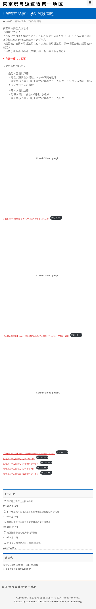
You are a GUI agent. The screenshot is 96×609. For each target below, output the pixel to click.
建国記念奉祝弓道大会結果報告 (22, 532)
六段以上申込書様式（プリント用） (19, 469)
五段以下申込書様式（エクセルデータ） (21, 464)
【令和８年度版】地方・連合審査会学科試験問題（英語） (29, 453)
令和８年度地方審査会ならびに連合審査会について (26, 219)
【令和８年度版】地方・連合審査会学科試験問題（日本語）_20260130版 (36, 336)
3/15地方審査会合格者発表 (20, 501)
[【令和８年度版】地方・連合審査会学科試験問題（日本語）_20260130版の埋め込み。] (48, 275)
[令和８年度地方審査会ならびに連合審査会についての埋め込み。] (48, 158)
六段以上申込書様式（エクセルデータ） (21, 474)
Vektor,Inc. (65, 601)
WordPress (31, 601)
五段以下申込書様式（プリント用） (19, 459)
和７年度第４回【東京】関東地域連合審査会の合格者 (33, 511)
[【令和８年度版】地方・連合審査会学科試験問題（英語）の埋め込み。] (48, 392)
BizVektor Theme (48, 601)
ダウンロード (56, 218)
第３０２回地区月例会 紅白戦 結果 (24, 543)
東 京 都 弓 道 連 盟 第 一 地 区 (33, 4)
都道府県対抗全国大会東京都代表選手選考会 (28, 522)
